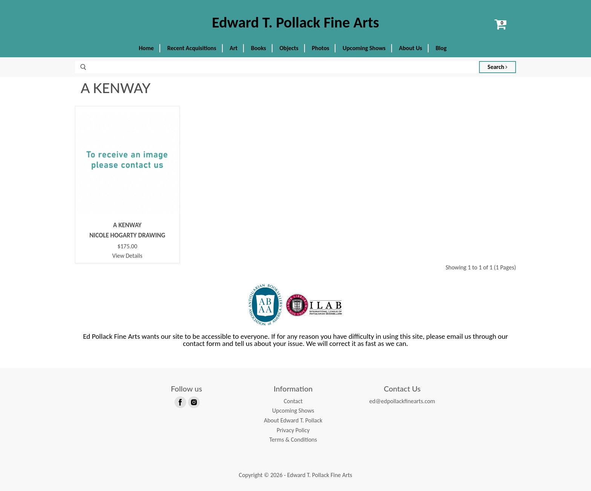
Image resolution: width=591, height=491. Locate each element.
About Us (410, 48)
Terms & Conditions (293, 439)
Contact (293, 401)
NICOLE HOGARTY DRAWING (127, 235)
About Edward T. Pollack (293, 420)
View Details (127, 255)
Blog (441, 48)
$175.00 (127, 246)
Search (498, 66)
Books (258, 48)
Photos (320, 48)
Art (233, 48)
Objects (289, 48)
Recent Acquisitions (191, 48)
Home (146, 48)
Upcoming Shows (364, 48)
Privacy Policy (293, 430)
